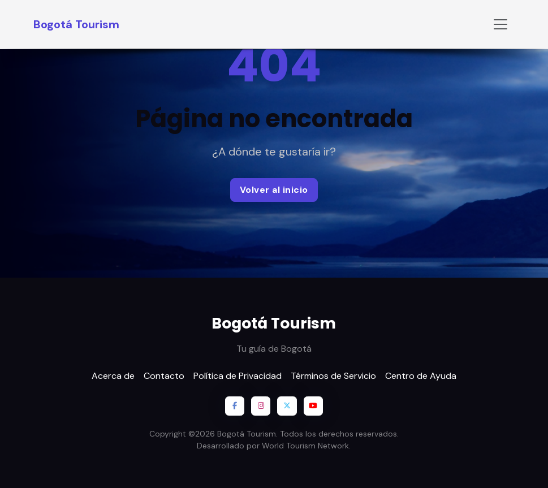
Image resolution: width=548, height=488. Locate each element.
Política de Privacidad (237, 376)
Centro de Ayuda (420, 376)
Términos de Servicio (333, 376)
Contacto (164, 376)
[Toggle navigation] (500, 24)
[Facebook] (234, 406)
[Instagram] (260, 406)
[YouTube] (313, 406)
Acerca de (113, 376)
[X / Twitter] (286, 406)
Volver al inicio (274, 190)
